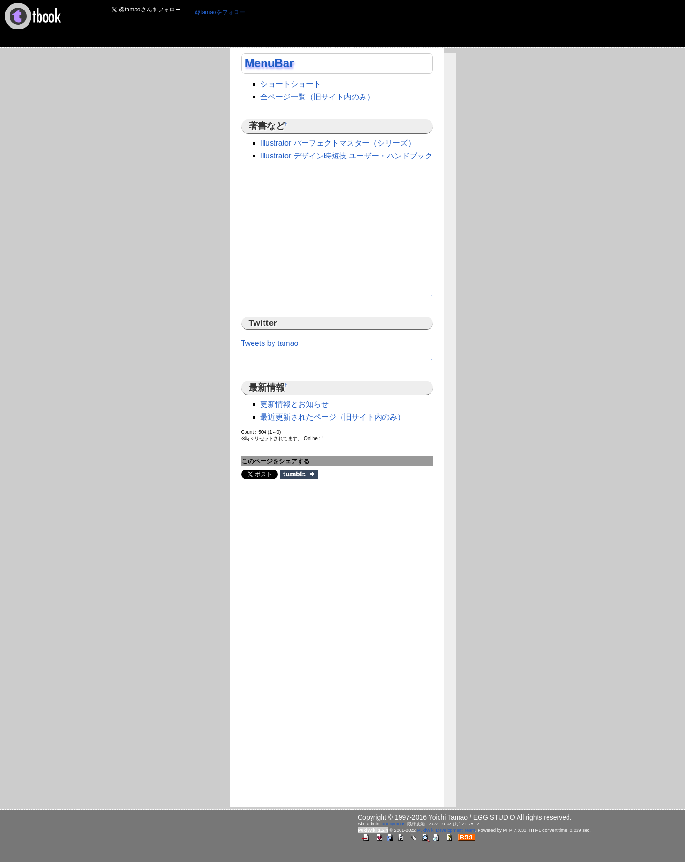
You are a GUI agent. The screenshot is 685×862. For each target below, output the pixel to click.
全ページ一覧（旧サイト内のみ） (317, 97)
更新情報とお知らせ (294, 404)
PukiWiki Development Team (446, 830)
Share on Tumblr (299, 474)
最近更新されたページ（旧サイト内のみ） (332, 417)
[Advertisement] (426, 24)
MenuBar (269, 63)
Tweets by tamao (270, 343)
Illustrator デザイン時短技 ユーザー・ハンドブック (346, 156)
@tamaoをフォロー (220, 12)
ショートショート (290, 84)
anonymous (394, 823)
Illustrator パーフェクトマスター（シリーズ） (337, 143)
